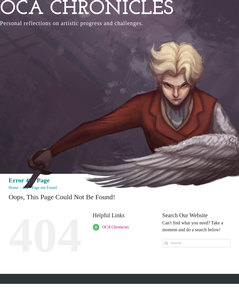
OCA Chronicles (115, 227)
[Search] (166, 243)
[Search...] (196, 243)
